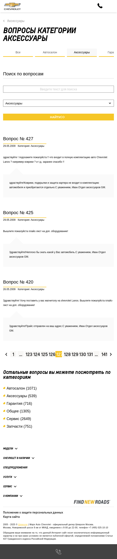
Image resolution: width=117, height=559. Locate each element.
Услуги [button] (7, 476)
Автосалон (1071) (22, 388)
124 (36, 354)
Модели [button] (8, 448)
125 (44, 354)
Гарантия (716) (19, 403)
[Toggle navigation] (111, 6)
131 (89, 354)
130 (82, 354)
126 (51, 354)
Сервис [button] (7, 486)
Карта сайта (11, 516)
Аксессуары (16, 21)
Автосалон (50, 52)
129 (74, 354)
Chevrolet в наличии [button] (16, 458)
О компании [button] (10, 495)
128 (67, 354)
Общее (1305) (18, 411)
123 (28, 354)
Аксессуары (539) (22, 396)
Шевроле (23, 524)
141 (104, 354)
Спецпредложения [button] (15, 467)
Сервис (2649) (19, 419)
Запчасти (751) (19, 426)
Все (17, 52)
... (20, 354)
